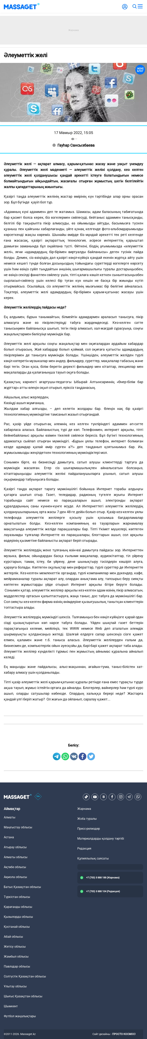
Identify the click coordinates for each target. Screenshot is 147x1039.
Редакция (84, 848)
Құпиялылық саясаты (93, 858)
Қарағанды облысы (18, 907)
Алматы (9, 817)
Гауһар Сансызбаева (74, 145)
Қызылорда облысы (18, 917)
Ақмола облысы (15, 877)
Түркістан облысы (17, 897)
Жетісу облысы (15, 946)
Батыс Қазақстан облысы (22, 887)
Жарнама (84, 809)
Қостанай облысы (17, 927)
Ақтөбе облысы (15, 867)
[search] (134, 6)
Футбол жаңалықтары (20, 1016)
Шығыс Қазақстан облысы (23, 996)
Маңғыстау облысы (18, 827)
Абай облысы (13, 936)
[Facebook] (112, 797)
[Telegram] (129, 797)
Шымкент (11, 1006)
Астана (9, 837)
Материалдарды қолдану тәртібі (100, 838)
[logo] (21, 6)
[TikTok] (86, 797)
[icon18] (38, 797)
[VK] (103, 797)
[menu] (140, 6)
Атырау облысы (15, 847)
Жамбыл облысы (16, 956)
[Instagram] (121, 797)
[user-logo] (125, 9)
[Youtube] (95, 797)
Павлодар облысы (17, 966)
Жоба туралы (87, 818)
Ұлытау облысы (15, 986)
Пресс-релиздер (88, 828)
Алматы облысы (15, 857)
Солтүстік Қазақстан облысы (25, 976)
